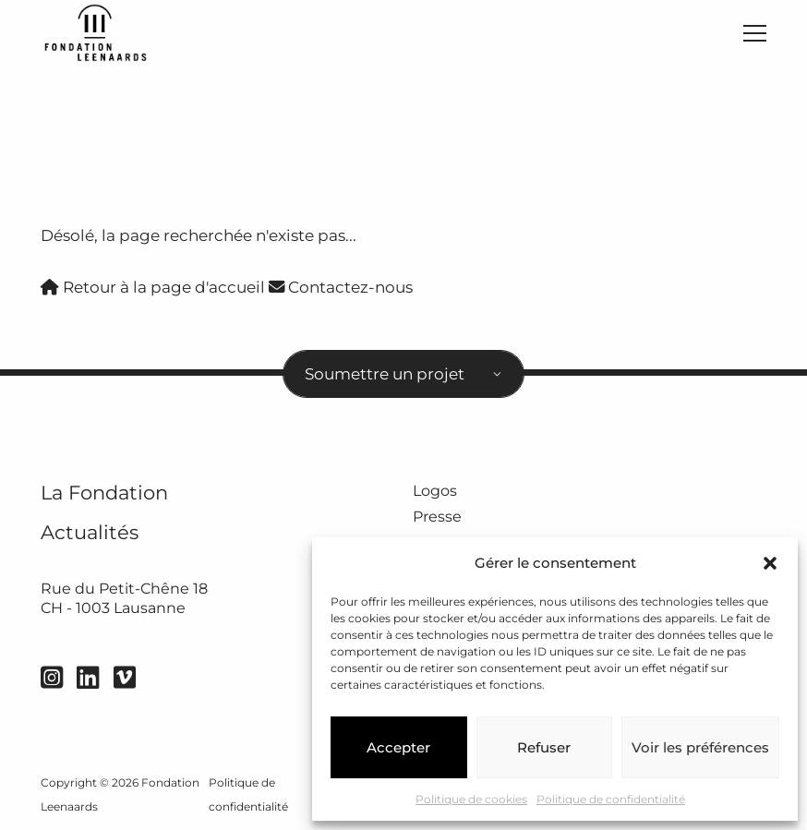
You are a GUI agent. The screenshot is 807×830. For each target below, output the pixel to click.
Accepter (398, 747)
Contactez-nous (341, 286)
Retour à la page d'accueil (153, 286)
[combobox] (403, 374)
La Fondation (104, 492)
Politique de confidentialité (610, 799)
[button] (770, 563)
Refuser (544, 747)
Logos (435, 490)
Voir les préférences (700, 747)
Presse (437, 516)
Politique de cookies (471, 799)
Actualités (90, 532)
